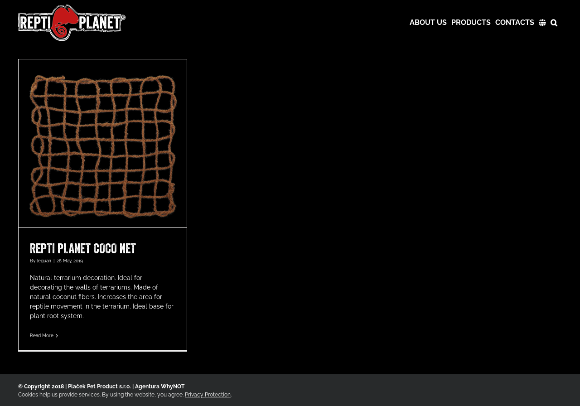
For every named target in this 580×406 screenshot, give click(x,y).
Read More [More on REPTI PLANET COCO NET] (41, 335)
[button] (554, 22)
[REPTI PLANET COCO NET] (103, 143)
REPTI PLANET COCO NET (83, 248)
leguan (44, 260)
